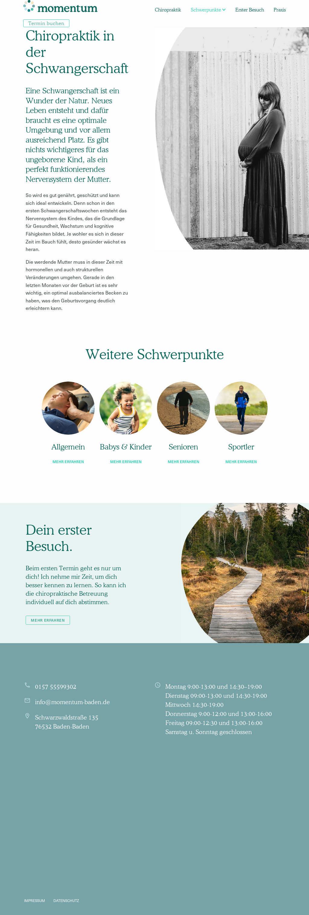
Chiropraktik (168, 9)
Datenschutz (66, 900)
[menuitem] (60, 9)
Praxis (280, 9)
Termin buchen (46, 23)
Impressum (34, 900)
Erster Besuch (249, 9)
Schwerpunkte (206, 9)
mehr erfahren (68, 461)
